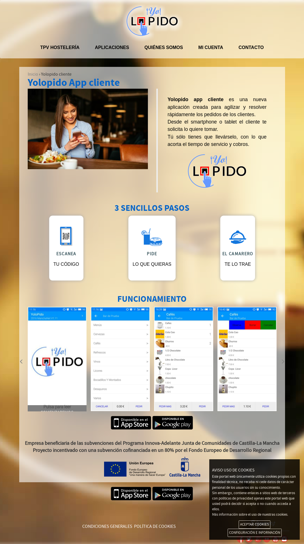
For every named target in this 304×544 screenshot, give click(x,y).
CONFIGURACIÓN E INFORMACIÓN (254, 532)
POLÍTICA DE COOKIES (155, 526)
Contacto (251, 47)
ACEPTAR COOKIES (254, 524)
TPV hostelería (59, 47)
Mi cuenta (210, 47)
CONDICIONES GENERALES (107, 526)
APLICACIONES (112, 47)
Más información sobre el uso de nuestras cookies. (250, 514)
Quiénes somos (164, 47)
